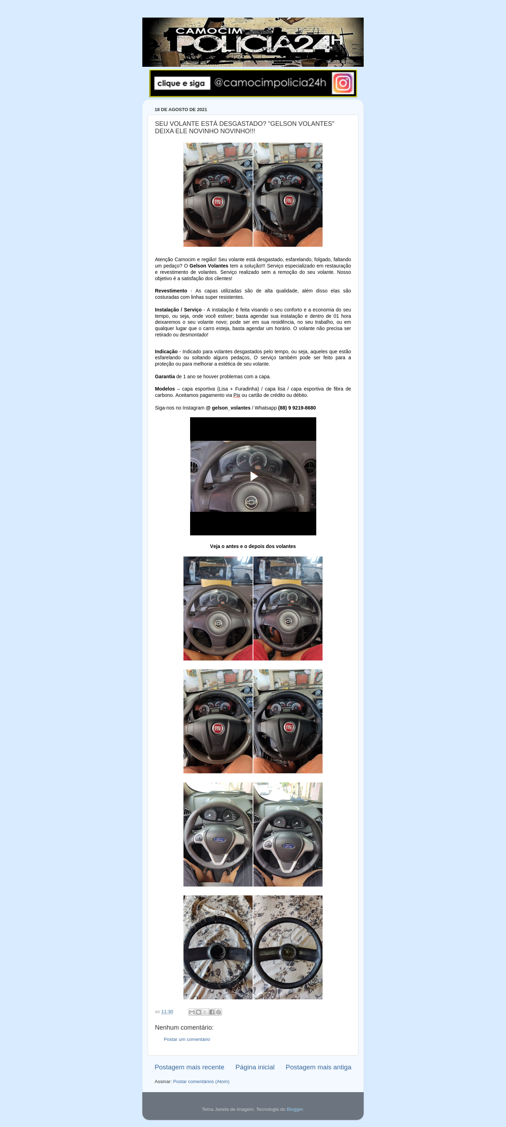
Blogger (295, 1109)
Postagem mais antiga (318, 1067)
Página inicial (254, 1067)
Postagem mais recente (189, 1067)
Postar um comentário (187, 1039)
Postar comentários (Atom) (201, 1081)
